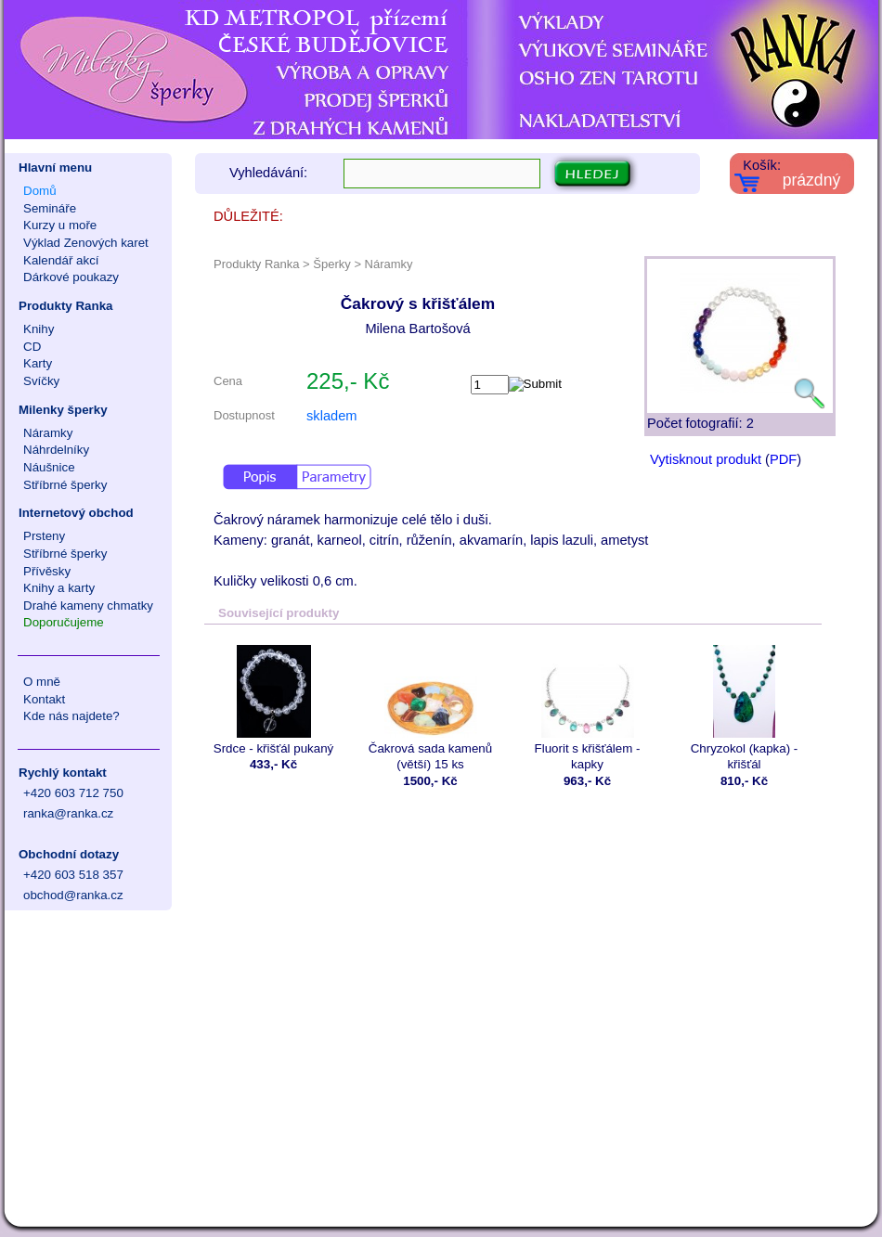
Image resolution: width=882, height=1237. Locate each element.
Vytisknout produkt (705, 459)
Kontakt (44, 699)
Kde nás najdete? (71, 716)
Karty (37, 363)
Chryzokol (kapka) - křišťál (744, 708)
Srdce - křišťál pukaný (273, 700)
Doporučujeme (63, 622)
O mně (41, 682)
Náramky (47, 433)
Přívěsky (47, 571)
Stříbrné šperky (65, 485)
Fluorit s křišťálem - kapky (587, 708)
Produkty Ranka (65, 306)
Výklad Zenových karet (86, 243)
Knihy (38, 329)
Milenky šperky (63, 410)
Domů (40, 191)
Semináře (49, 208)
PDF (783, 459)
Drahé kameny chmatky (88, 605)
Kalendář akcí (61, 260)
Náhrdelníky (56, 450)
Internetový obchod (76, 513)
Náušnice (49, 467)
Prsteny (44, 536)
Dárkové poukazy (71, 277)
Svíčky (41, 381)
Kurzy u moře (60, 225)
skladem (331, 415)
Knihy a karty (59, 588)
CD (32, 347)
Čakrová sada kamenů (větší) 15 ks (430, 708)
